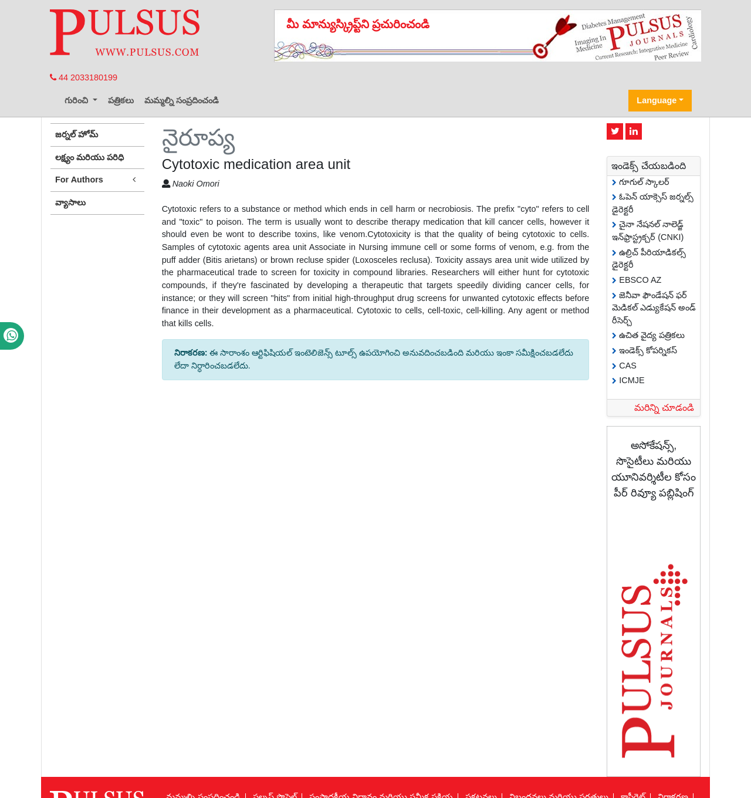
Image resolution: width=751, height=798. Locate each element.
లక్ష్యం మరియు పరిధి (89, 157)
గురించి (77, 100)
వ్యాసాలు (70, 202)
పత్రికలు (121, 100)
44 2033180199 (83, 77)
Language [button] (656, 100)
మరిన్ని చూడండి (664, 407)
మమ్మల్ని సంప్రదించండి (181, 100)
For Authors (97, 180)
